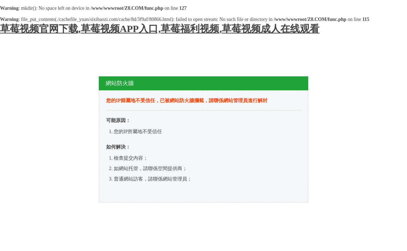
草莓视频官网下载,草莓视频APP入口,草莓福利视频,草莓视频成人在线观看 (159, 28)
